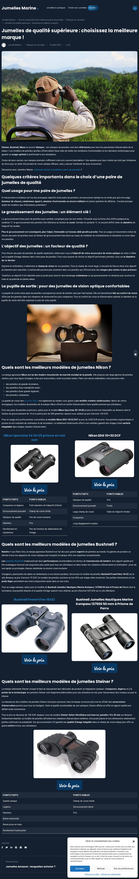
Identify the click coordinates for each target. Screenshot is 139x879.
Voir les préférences (124, 868)
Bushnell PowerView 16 (32, 599)
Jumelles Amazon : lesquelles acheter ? (30, 866)
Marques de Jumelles (36, 45)
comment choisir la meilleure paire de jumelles (57, 169)
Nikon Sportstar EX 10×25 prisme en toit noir (34, 437)
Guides (92, 7)
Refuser (101, 868)
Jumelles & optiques (55, 7)
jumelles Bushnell (14, 561)
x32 (52, 599)
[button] (133, 841)
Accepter (80, 868)
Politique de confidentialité (111, 874)
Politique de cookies (92, 874)
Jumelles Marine (20, 7)
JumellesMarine (14, 45)
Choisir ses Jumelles (77, 7)
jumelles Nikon (31, 401)
